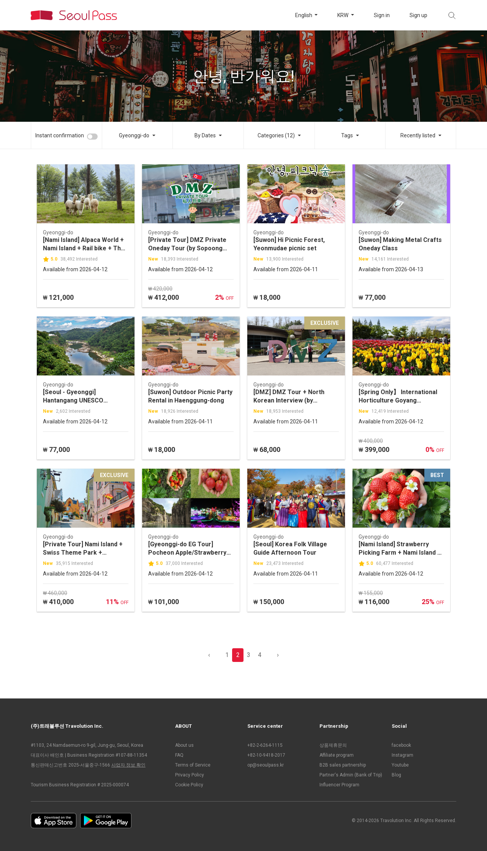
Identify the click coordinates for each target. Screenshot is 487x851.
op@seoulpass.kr (265, 765)
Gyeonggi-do (134, 135)
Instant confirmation (59, 135)
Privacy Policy (189, 775)
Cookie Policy (189, 784)
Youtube (400, 765)
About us (184, 745)
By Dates (205, 135)
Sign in (382, 15)
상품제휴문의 (333, 745)
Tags (347, 135)
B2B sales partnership (342, 765)
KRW (343, 15)
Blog (396, 775)
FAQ (179, 755)
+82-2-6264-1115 (265, 745)
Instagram (402, 755)
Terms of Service (192, 765)
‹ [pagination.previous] (209, 655)
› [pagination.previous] (278, 655)
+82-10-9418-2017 (266, 755)
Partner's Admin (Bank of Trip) (350, 775)
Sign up (418, 15)
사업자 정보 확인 (128, 765)
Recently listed (417, 135)
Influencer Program (339, 784)
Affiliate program (336, 755)
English (304, 15)
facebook (401, 745)
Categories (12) (276, 135)
